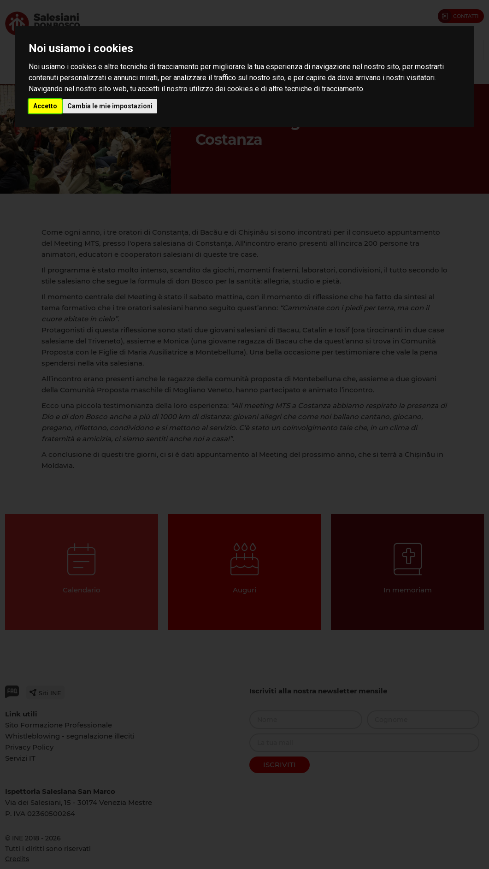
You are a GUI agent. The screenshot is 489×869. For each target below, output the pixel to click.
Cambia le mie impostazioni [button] (110, 106)
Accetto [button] (45, 106)
